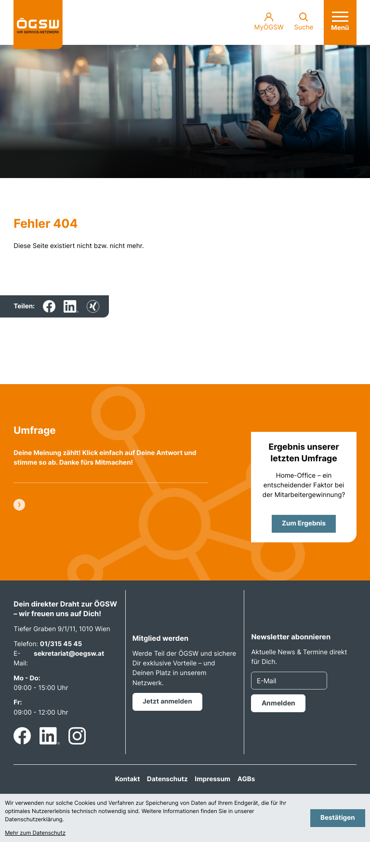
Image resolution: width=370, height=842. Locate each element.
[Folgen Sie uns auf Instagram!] (77, 736)
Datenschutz (167, 779)
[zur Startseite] (38, 24)
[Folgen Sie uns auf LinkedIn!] (50, 736)
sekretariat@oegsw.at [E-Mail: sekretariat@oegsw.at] (69, 654)
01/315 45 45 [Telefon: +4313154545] (61, 644)
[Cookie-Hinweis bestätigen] (337, 818)
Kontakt (127, 779)
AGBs (246, 779)
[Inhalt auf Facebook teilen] (49, 306)
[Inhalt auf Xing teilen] (93, 306)
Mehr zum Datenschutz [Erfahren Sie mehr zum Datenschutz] (35, 832)
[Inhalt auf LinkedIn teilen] (71, 306)
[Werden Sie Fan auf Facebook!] (22, 736)
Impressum (212, 779)
